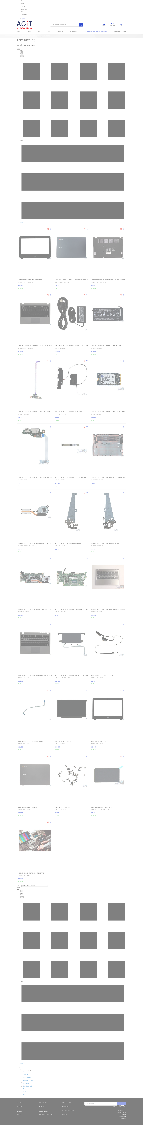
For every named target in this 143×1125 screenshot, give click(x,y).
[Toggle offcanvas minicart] (121, 24)
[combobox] (66, 25)
